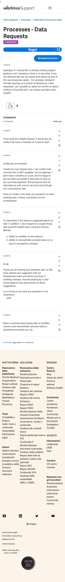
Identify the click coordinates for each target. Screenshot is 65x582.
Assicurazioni (9, 454)
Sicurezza (7, 404)
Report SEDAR (27, 469)
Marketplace (8, 397)
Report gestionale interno (32, 435)
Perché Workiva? (10, 377)
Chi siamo (52, 464)
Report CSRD (27, 394)
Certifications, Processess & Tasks (47, 20)
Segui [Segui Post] (32, 49)
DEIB (49, 447)
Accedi (6, 342)
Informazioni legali (9, 532)
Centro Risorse (51, 369)
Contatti (50, 428)
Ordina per (57, 121)
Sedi (49, 451)
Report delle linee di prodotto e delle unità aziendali (30, 459)
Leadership (52, 444)
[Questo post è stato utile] (10, 106)
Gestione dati (9, 387)
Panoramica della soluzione (29, 369)
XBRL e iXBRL (27, 482)
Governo (6, 467)
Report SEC (26, 465)
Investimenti (8, 457)
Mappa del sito (8, 539)
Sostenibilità (8, 431)
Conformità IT (27, 442)
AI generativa (9, 380)
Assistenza (53, 397)
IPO (22, 438)
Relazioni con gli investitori (54, 478)
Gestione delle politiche (31, 452)
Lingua (34, 524)
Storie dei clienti (55, 377)
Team (5, 414)
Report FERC (27, 408)
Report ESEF (26, 405)
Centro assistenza (10, 20)
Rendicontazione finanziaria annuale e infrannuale (30, 377)
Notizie (50, 497)
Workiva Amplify (55, 388)
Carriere (51, 460)
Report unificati (9, 384)
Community (25, 20)
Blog (49, 374)
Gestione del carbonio (31, 391)
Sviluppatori (53, 424)
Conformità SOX (28, 472)
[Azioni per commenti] (59, 145)
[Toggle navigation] (53, 8)
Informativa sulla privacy (12, 536)
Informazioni (53, 441)
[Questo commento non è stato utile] (59, 140)
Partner (6, 401)
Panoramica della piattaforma (8, 371)
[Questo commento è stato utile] (59, 131)
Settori (5, 447)
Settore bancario (10, 450)
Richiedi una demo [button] (48, 58)
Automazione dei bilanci (32, 418)
